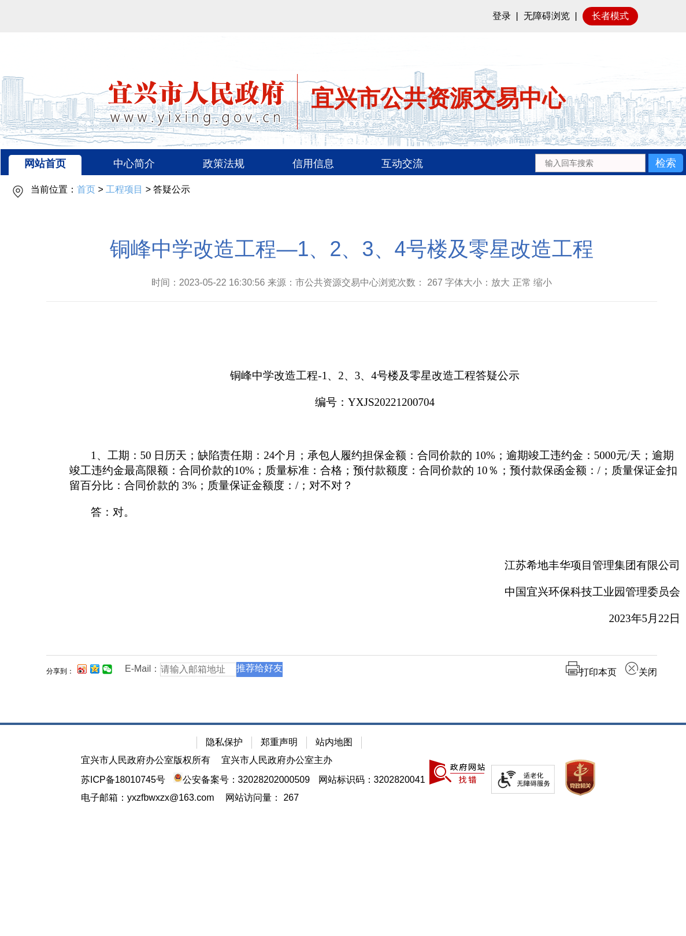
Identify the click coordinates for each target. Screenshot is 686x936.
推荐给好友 (259, 668)
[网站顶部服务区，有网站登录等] (343, 16)
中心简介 (134, 163)
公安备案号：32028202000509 (241, 780)
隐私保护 (224, 742)
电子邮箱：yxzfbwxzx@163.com (147, 797)
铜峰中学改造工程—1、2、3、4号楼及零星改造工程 (351, 249)
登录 (501, 16)
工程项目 (124, 189)
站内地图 (334, 742)
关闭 (641, 672)
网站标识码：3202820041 (371, 780)
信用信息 (313, 163)
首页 (86, 189)
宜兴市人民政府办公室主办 (276, 760)
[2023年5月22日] (374, 618)
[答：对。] (374, 512)
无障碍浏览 (547, 16)
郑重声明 (279, 742)
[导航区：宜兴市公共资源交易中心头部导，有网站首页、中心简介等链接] (343, 162)
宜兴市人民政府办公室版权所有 (145, 760)
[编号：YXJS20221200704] (374, 402)
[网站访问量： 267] (262, 797)
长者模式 (610, 16)
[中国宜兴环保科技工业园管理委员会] (374, 592)
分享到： (60, 671)
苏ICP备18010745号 (123, 780)
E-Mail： (142, 669)
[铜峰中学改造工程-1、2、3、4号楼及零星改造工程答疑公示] (374, 375)
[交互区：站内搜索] (609, 162)
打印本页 (591, 672)
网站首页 (45, 163)
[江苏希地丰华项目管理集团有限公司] (374, 565)
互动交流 (402, 163)
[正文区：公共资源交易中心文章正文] (351, 466)
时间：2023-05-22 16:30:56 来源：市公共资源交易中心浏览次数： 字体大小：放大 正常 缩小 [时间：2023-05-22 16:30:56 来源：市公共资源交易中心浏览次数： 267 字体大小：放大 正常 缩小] (351, 282)
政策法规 (223, 163)
